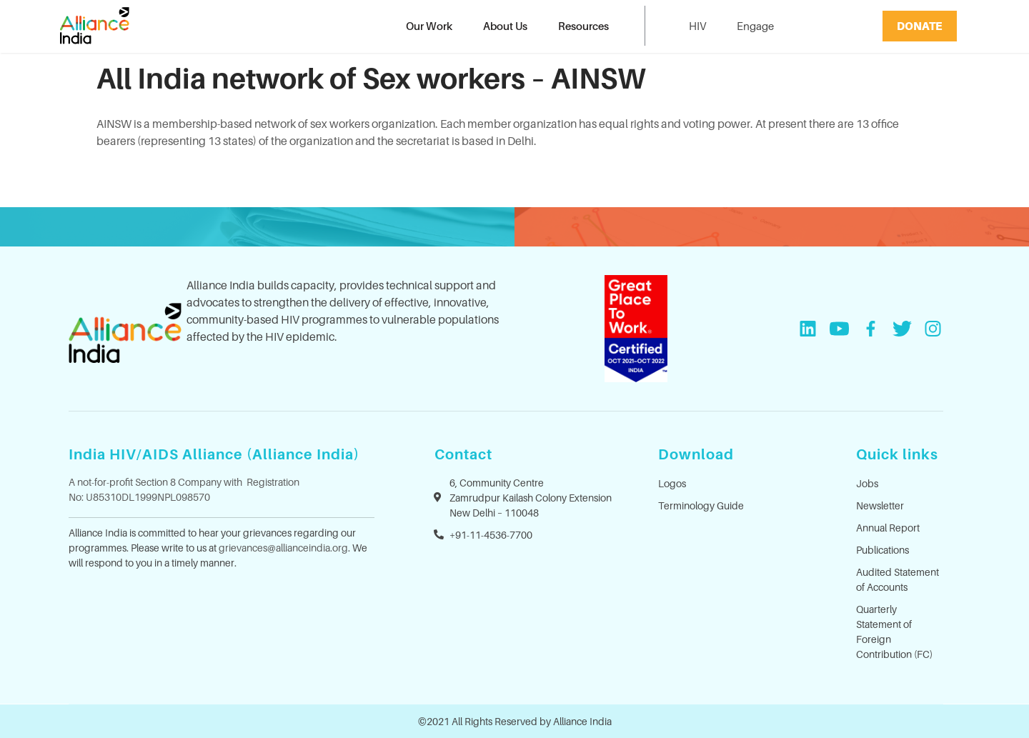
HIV (697, 25)
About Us (505, 25)
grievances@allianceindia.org (283, 548)
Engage (755, 25)
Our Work (429, 25)
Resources (583, 25)
